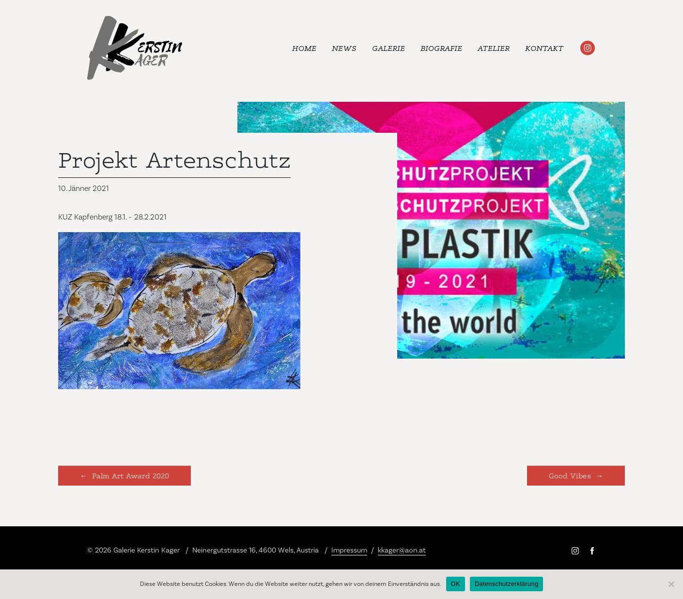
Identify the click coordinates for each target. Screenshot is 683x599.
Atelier (494, 48)
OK (455, 583)
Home (304, 48)
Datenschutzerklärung (506, 583)
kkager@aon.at (402, 550)
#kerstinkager (588, 48)
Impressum (349, 550)
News (344, 48)
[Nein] (671, 584)
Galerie (388, 48)
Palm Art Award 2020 (130, 475)
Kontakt (544, 48)
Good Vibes (570, 475)
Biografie (441, 48)
